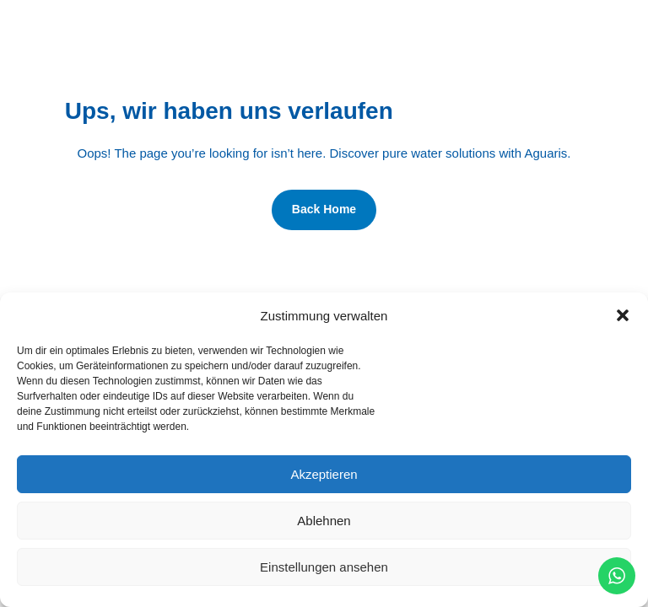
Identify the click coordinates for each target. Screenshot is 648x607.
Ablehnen (323, 520)
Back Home (324, 209)
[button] (622, 315)
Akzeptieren (323, 474)
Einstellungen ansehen (324, 567)
